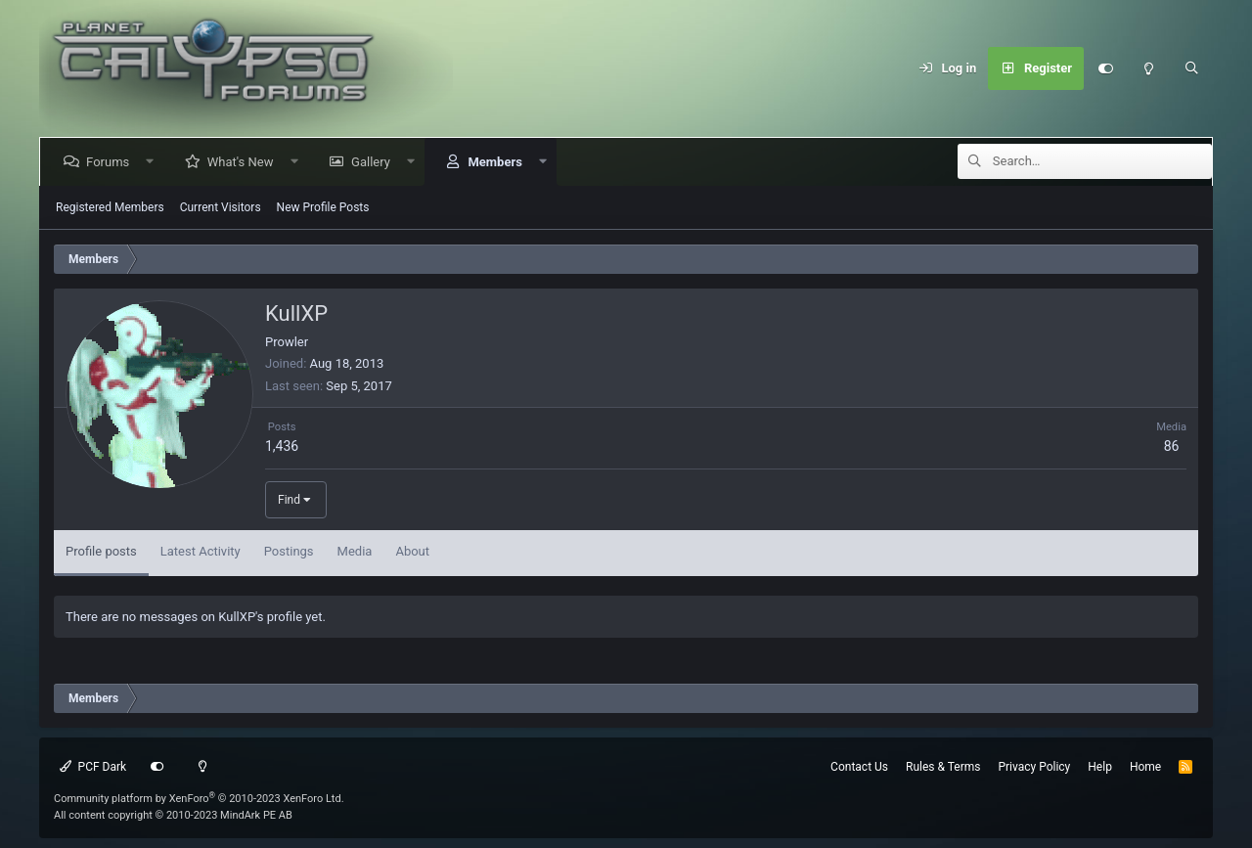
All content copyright (173, 815)
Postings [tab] (289, 551)
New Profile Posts (323, 207)
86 (1172, 446)
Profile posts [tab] (101, 551)
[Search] (1191, 68)
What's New (244, 162)
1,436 (281, 446)
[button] (154, 162)
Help (1100, 767)
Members (498, 162)
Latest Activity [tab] (200, 551)
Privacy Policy (1034, 767)
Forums (111, 162)
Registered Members (110, 207)
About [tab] (412, 551)
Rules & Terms (943, 767)
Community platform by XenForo (199, 798)
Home (1145, 767)
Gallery (374, 162)
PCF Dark (93, 767)
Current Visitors (220, 207)
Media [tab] (355, 551)
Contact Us (859, 767)
